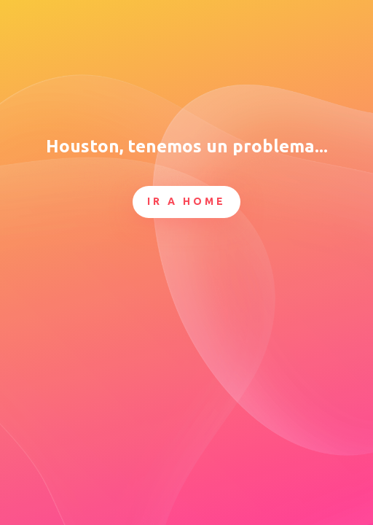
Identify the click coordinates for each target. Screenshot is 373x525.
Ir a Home (186, 201)
